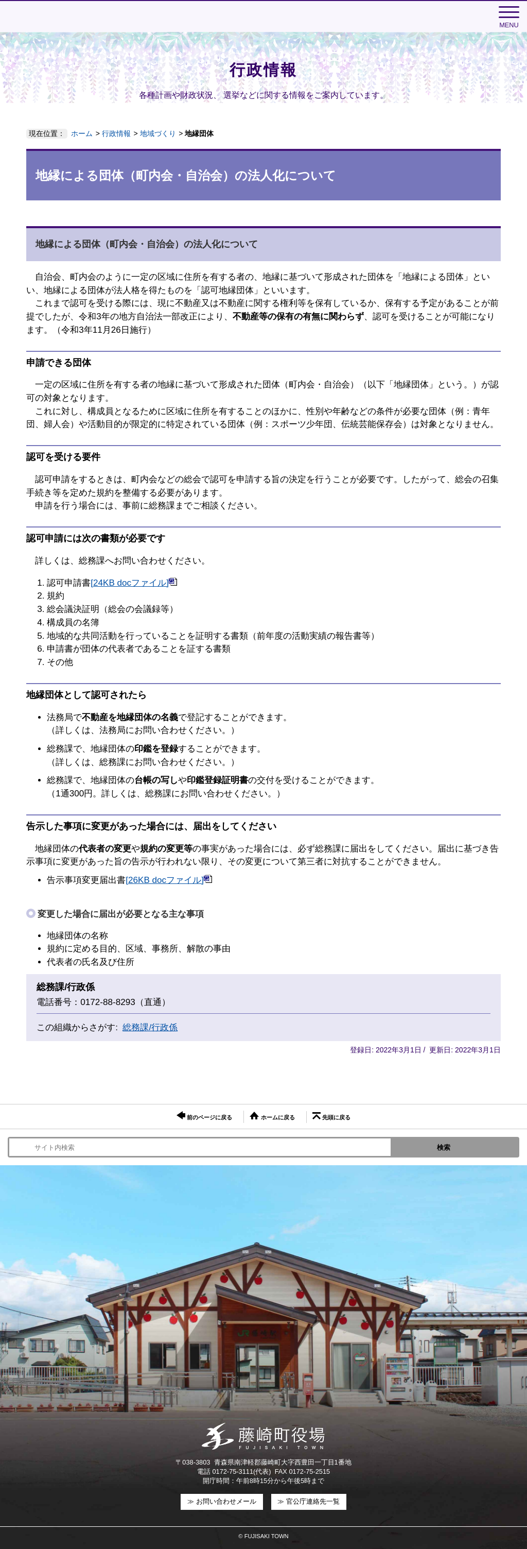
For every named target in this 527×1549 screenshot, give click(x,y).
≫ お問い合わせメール (221, 1501)
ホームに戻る (272, 1116)
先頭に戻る (331, 1116)
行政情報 (116, 133)
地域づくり (158, 133)
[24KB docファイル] (134, 583)
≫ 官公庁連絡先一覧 (308, 1501)
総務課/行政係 (150, 1027)
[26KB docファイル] (169, 880)
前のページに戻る (204, 1115)
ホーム (82, 133)
